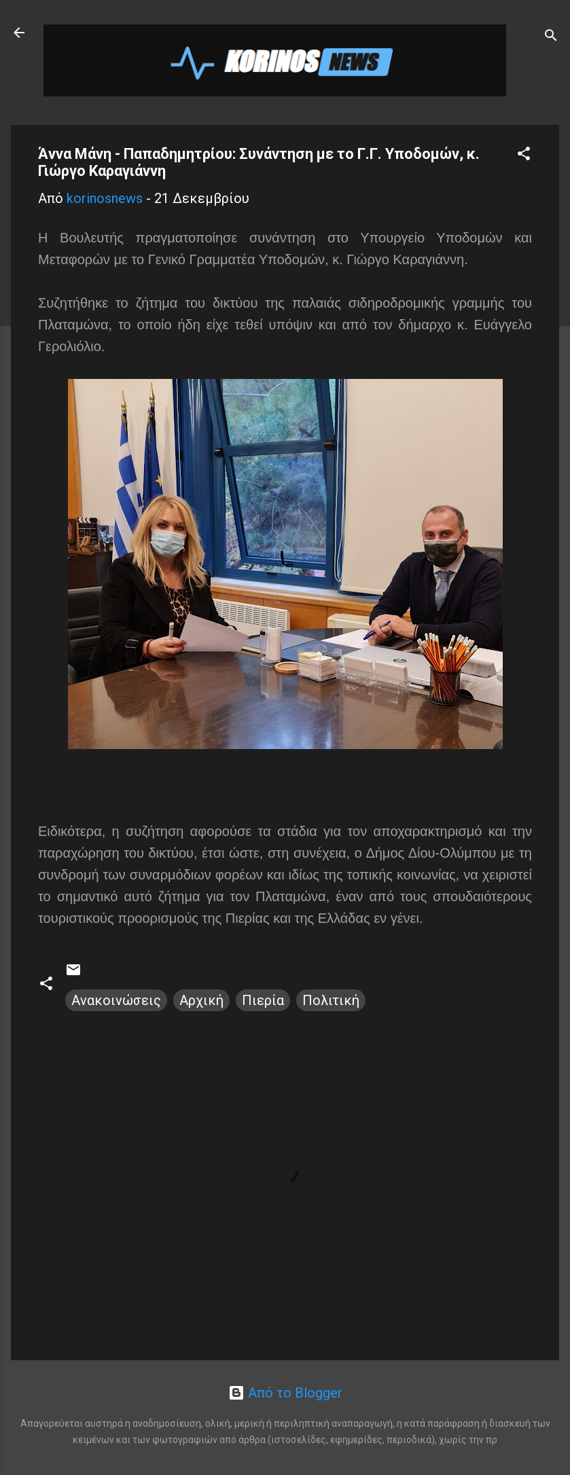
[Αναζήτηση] (551, 37)
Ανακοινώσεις (116, 1000)
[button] (524, 155)
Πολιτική (330, 1000)
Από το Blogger (285, 1393)
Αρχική (201, 1000)
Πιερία (263, 1000)
